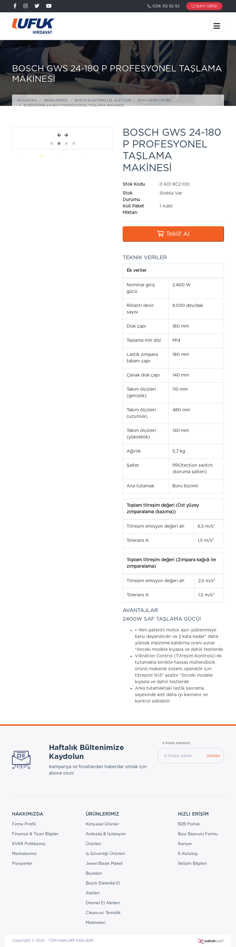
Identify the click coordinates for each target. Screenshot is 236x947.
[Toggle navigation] (217, 26)
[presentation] (59, 135)
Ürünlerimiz (56, 100)
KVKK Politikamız (28, 844)
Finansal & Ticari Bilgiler (35, 834)
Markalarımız (24, 854)
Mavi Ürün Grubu (154, 100)
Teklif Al (173, 234)
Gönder (213, 756)
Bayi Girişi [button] (204, 6)
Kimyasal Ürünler (102, 824)
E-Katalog (188, 854)
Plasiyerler (22, 864)
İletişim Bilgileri (192, 864)
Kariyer (185, 844)
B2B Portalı (189, 824)
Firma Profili (24, 824)
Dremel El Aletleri (103, 903)
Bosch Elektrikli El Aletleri (103, 100)
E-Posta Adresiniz (176, 743)
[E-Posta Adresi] (180, 756)
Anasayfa (27, 100)
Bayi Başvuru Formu (198, 834)
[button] (51, 143)
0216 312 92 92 (163, 6)
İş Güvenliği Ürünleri (105, 854)
